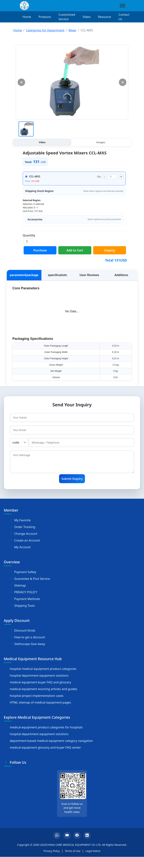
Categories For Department (45, 30)
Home (26, 17)
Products (45, 17)
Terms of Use (72, 851)
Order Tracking (22, 527)
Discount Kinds (22, 630)
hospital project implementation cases (36, 696)
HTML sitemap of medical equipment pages (40, 702)
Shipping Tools (22, 606)
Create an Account (25, 540)
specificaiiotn (57, 275)
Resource (104, 17)
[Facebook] (77, 835)
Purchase (40, 250)
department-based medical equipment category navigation (51, 741)
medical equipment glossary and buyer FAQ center (45, 747)
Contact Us (123, 17)
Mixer (72, 30)
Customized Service (66, 17)
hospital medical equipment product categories (43, 669)
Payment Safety (23, 572)
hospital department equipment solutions (39, 675)
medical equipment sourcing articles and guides (43, 689)
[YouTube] (67, 835)
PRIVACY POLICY (23, 592)
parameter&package (24, 275)
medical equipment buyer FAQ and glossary (40, 682)
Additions (121, 275)
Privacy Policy (52, 851)
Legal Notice (93, 851)
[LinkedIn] (87, 835)
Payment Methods (25, 599)
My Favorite (20, 520)
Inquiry (109, 250)
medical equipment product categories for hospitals (46, 727)
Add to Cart (75, 250)
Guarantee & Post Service (30, 579)
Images (100, 142)
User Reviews (89, 275)
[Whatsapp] (56, 835)
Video (87, 17)
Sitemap (18, 585)
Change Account (23, 534)
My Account (20, 547)
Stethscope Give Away (27, 644)
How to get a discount (27, 637)
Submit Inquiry (72, 479)
